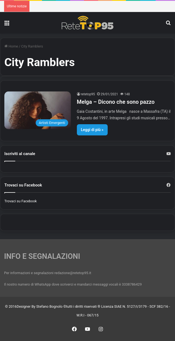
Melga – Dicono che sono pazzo (116, 102)
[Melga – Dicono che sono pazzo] (37, 110)
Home (11, 46)
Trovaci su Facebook (20, 201)
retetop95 (88, 94)
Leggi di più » (92, 129)
